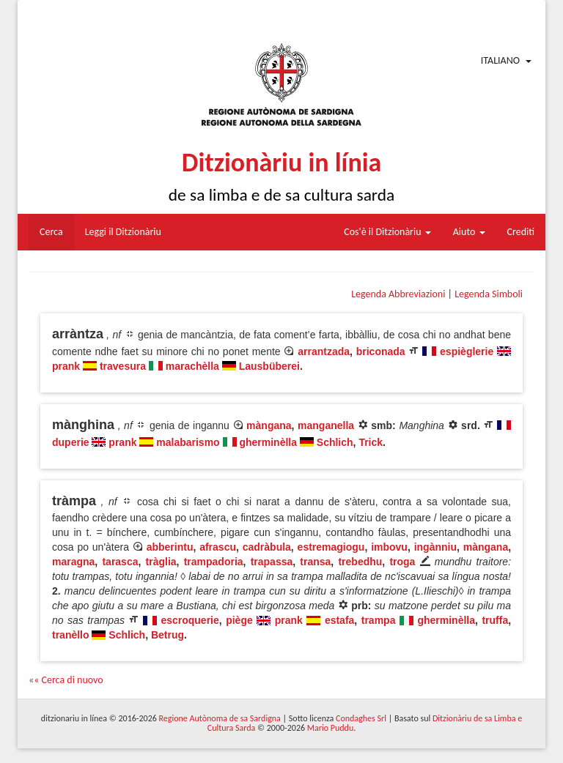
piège (239, 620)
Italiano (500, 60)
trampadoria (213, 561)
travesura (123, 366)
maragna (73, 561)
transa (315, 561)
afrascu (217, 547)
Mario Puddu (330, 728)
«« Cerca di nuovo (66, 680)
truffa (495, 620)
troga (402, 561)
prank (66, 366)
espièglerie (466, 351)
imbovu (389, 547)
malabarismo (187, 442)
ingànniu (435, 547)
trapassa (272, 561)
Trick (370, 442)
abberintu (170, 547)
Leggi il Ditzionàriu (123, 232)
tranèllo (70, 635)
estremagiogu (331, 547)
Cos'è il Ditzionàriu (387, 232)
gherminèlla (268, 442)
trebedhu (360, 561)
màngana (268, 425)
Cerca (51, 232)
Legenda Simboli (489, 294)
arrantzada (324, 351)
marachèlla (192, 366)
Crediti (521, 232)
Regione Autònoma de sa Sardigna (220, 718)
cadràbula (267, 547)
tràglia (161, 561)
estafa (339, 620)
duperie (70, 442)
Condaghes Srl (361, 718)
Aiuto (469, 232)
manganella (326, 425)
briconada (380, 351)
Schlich (335, 442)
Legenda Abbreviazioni (398, 294)
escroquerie (189, 620)
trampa (378, 620)
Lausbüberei (269, 366)
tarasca (120, 561)
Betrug (167, 635)
